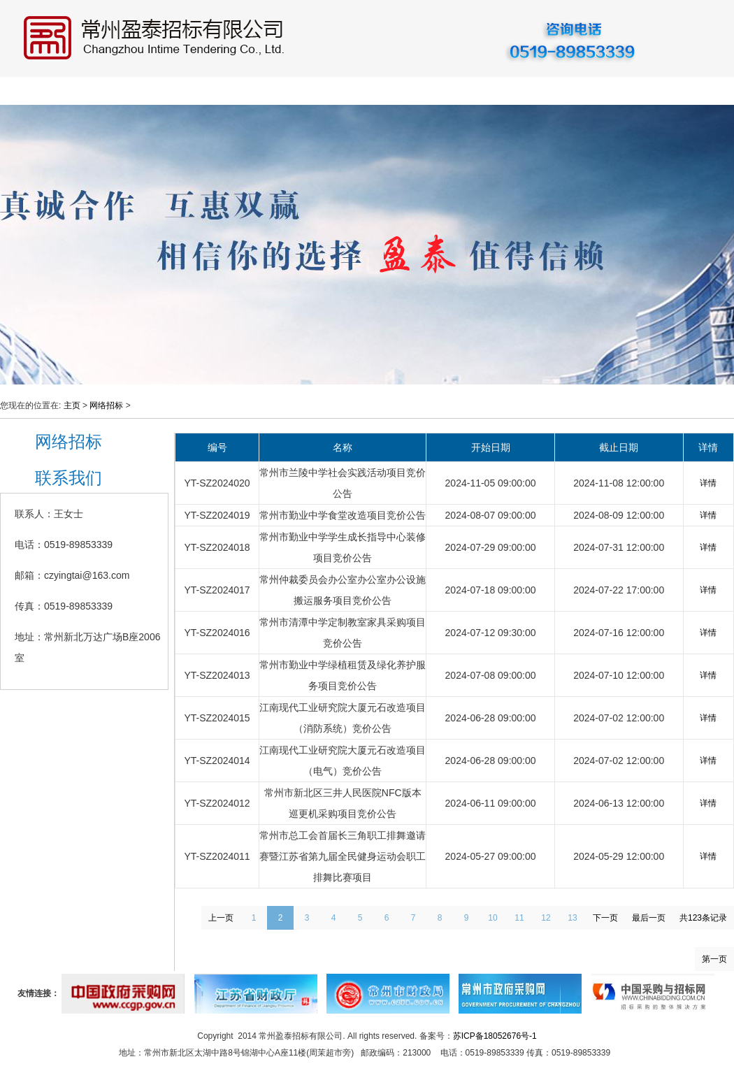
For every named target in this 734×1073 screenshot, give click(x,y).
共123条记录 (703, 918)
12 (545, 918)
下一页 (605, 918)
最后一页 (648, 918)
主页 (72, 405)
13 (572, 918)
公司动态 (176, 90)
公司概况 (107, 90)
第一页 (714, 959)
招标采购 (246, 90)
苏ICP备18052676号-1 (495, 1036)
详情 (708, 483)
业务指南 (316, 90)
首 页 (28, 90)
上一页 (220, 918)
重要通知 (526, 90)
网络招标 (456, 90)
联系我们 (666, 90)
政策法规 (386, 90)
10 (492, 918)
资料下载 (596, 90)
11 (519, 918)
